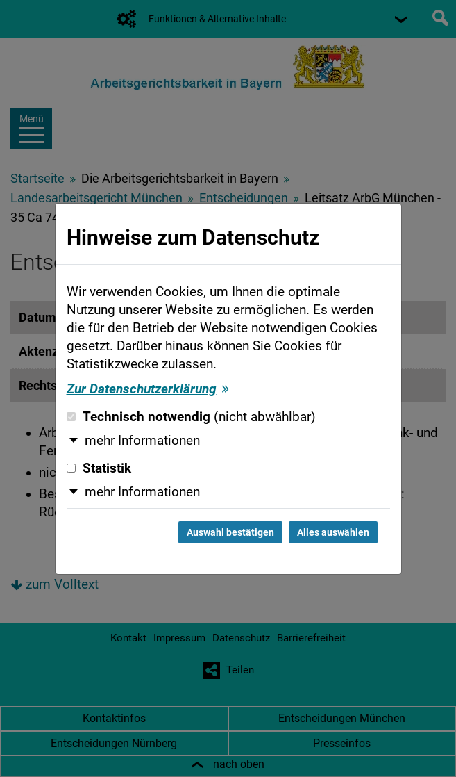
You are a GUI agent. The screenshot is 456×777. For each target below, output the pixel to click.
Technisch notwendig (191, 417)
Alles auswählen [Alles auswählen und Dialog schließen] (333, 532)
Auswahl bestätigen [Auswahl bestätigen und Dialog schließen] (230, 532)
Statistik (99, 468)
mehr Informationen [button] (142, 440)
